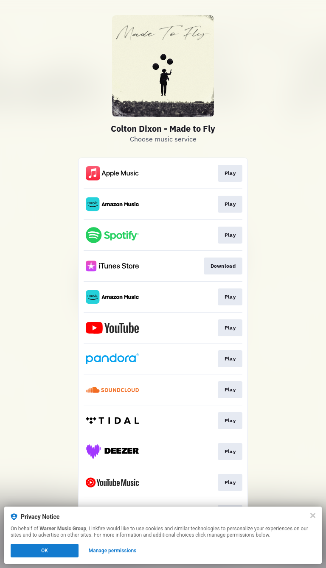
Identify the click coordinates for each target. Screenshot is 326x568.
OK (44, 551)
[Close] (313, 515)
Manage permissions (113, 551)
